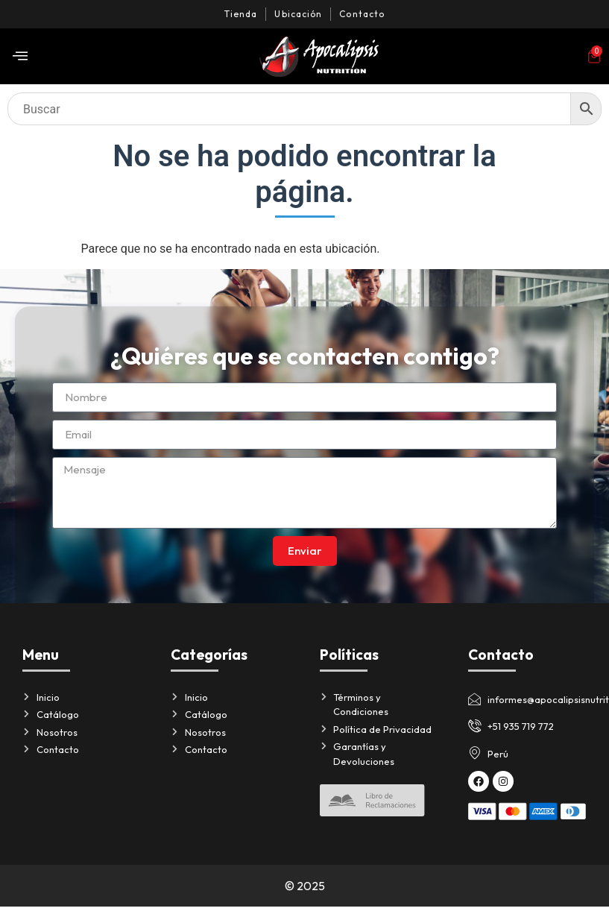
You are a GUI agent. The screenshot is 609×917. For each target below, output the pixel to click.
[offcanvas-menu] (20, 56)
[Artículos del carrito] (594, 56)
